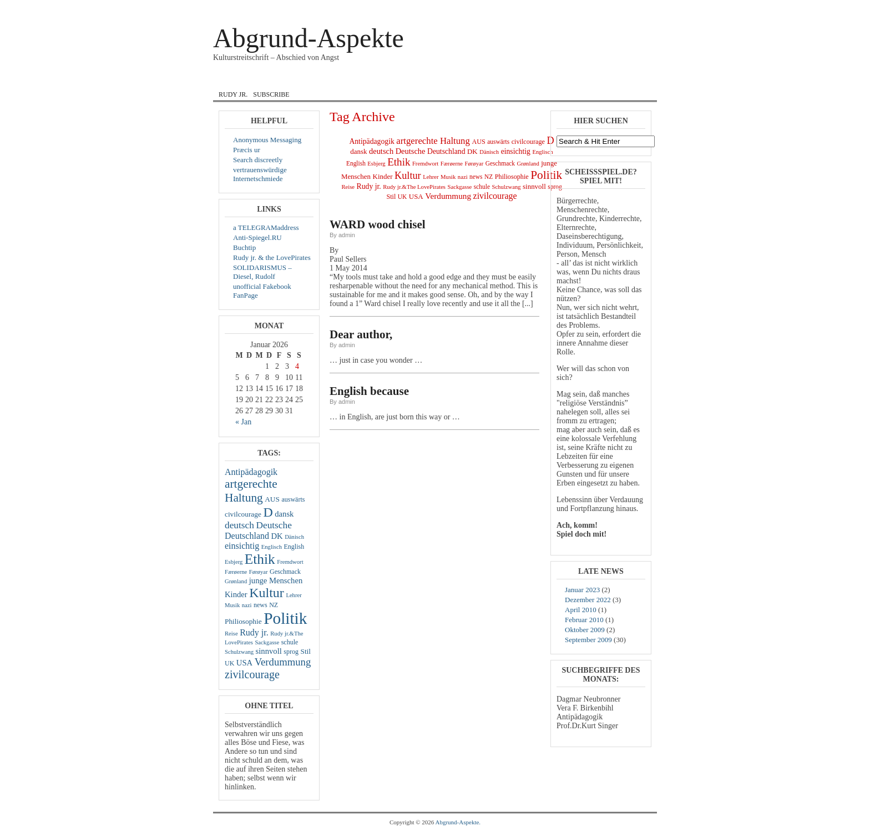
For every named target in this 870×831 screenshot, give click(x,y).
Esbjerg (233, 562)
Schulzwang (239, 652)
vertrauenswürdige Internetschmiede (260, 174)
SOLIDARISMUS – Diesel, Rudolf (262, 272)
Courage (277, 79)
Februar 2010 (584, 619)
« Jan (243, 422)
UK (229, 663)
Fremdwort (290, 562)
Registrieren (635, 8)
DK (276, 536)
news (260, 605)
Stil (306, 651)
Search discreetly (257, 160)
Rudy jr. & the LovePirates (272, 257)
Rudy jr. (233, 94)
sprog (291, 651)
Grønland (236, 581)
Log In (606, 8)
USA (244, 662)
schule (290, 642)
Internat (420, 79)
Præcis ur (246, 150)
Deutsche (273, 525)
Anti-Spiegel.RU (257, 237)
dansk (324, 79)
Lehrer (293, 595)
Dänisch (294, 537)
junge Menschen (275, 580)
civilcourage (243, 514)
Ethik (260, 559)
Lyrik (464, 79)
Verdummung (283, 662)
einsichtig (242, 545)
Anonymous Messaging (267, 140)
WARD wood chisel (378, 224)
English (369, 79)
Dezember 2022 (588, 599)
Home (231, 79)
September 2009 (588, 639)
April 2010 (580, 609)
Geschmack (285, 571)
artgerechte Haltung (251, 490)
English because (369, 391)
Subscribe (271, 94)
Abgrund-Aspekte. (458, 822)
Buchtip (244, 247)
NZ (273, 605)
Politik (285, 618)
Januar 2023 (582, 589)
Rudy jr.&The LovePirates (414, 187)
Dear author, (361, 334)
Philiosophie (243, 621)
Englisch (271, 547)
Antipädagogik (251, 472)
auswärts (293, 499)
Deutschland (247, 535)
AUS (272, 499)
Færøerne (236, 572)
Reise (231, 633)
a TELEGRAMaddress (266, 227)
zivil (537, 79)
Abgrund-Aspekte (308, 38)
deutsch (239, 525)
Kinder (236, 594)
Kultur (266, 592)
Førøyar (258, 572)
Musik (501, 79)
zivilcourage (252, 674)
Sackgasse (267, 642)
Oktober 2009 (585, 629)
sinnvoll (269, 651)
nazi (247, 605)
